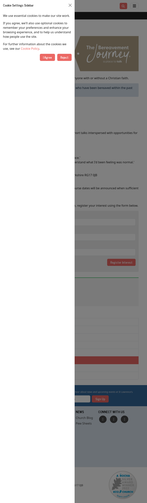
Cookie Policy (30, 49)
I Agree (47, 57)
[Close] (70, 5)
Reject (64, 57)
